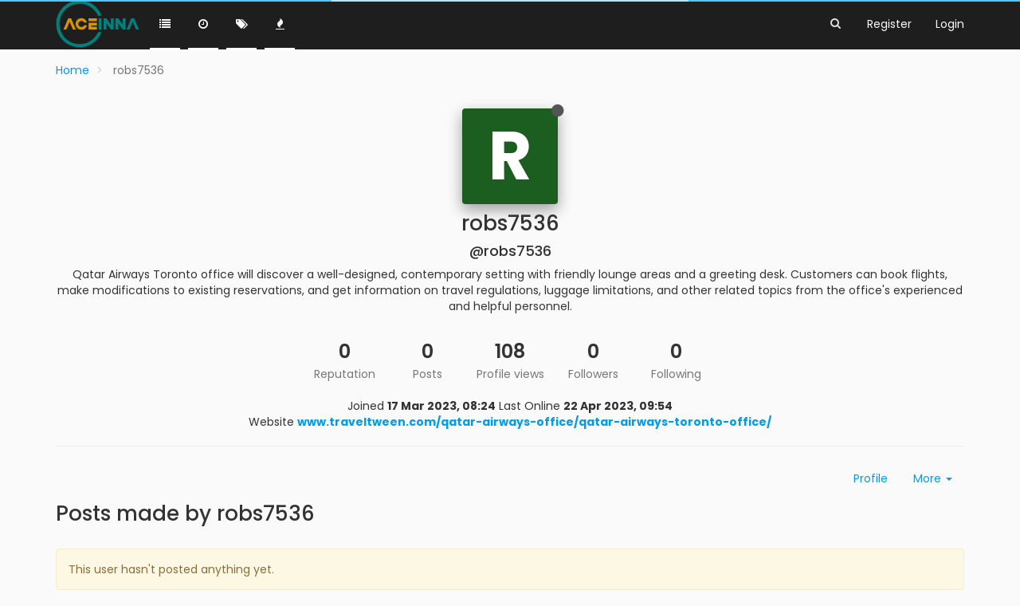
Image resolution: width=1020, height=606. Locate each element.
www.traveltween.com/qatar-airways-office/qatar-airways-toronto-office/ (534, 422)
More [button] (932, 478)
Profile (870, 478)
